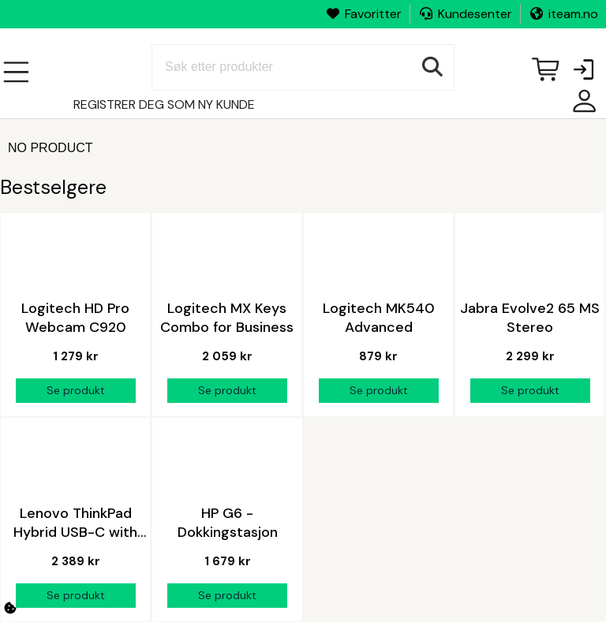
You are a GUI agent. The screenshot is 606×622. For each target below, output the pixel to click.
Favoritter (363, 14)
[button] (583, 71)
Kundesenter (465, 14)
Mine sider (581, 107)
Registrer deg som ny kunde (164, 104)
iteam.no (563, 14)
